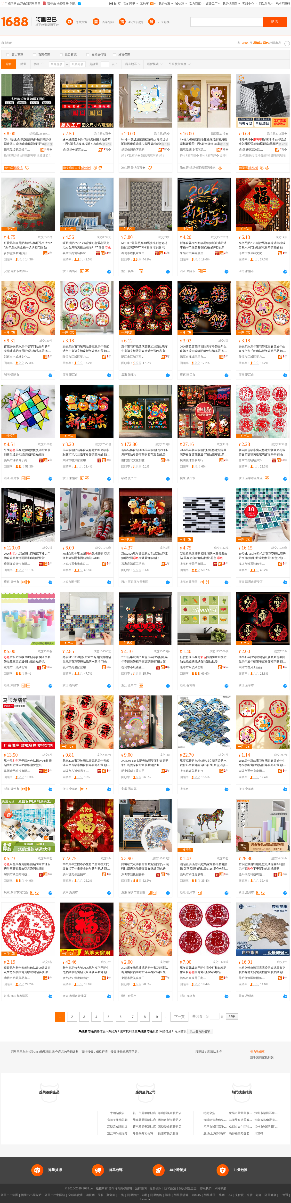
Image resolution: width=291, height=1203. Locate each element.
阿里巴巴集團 (9, 1195)
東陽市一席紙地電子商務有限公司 (17, 667)
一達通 (283, 1195)
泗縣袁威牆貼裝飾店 (120, 1126)
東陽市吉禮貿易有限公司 (76, 771)
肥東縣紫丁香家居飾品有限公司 (134, 771)
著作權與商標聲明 (120, 1188)
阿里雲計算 (181, 1195)
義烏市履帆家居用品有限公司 (134, 253)
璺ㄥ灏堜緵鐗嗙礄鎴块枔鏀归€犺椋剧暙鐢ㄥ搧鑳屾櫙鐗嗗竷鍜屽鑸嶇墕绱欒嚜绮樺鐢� (27, 142)
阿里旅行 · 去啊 (137, 1195)
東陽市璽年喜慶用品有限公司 (252, 771)
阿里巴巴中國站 (55, 1195)
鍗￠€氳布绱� (130, 155)
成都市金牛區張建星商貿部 (246, 1126)
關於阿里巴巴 (188, 1188)
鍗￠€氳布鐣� (209, 155)
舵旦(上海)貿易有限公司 (218, 1133)
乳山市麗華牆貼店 (144, 1113)
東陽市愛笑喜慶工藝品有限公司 (134, 978)
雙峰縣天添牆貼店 (144, 1120)
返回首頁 (180, 1031)
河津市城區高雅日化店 (218, 1126)
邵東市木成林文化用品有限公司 (252, 253)
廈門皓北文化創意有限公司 (134, 460)
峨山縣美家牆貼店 (169, 1113)
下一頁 (179, 1017)
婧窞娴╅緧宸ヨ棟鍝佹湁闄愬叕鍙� (76, 149)
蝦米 (168, 1195)
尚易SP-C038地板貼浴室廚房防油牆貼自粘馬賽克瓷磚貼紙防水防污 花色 (87, 659)
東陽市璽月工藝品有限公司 (252, 667)
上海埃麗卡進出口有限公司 (76, 563)
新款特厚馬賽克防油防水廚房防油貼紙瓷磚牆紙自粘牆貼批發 (203, 659)
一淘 (121, 1195)
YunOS (196, 1195)
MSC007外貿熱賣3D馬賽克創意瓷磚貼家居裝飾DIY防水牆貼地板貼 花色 (144, 245)
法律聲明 (141, 1188)
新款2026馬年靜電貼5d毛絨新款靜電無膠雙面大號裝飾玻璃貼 (144, 556)
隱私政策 (170, 1188)
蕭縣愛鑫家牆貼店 (169, 1126)
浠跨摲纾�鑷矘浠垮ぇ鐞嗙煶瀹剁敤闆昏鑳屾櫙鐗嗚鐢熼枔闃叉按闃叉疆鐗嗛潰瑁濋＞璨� (262, 142)
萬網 (222, 1195)
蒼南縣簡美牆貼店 (144, 1126)
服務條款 (155, 1188)
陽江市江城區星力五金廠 (76, 356)
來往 (250, 1195)
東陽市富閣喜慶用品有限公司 (193, 253)
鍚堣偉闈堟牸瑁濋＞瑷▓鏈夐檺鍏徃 (193, 149)
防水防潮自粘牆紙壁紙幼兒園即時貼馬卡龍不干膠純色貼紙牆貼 (262, 866)
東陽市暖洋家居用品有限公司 (76, 460)
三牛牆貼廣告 (116, 1113)
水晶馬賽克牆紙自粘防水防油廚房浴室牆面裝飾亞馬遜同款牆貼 (27, 866)
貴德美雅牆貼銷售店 (120, 1120)
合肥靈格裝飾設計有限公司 (17, 253)
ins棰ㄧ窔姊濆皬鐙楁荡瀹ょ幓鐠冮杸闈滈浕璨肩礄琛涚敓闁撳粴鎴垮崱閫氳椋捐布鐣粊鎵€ (144, 142)
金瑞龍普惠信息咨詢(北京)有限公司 (226, 1120)
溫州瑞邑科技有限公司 (17, 771)
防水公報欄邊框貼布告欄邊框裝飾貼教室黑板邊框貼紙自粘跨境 (27, 659)
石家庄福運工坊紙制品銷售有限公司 (134, 563)
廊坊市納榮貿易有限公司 (17, 978)
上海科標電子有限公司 (193, 563)
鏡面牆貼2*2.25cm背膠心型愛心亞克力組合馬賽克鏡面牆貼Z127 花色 (87, 245)
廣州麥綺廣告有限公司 (17, 563)
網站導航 (220, 1188)
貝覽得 (258, 1133)
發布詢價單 (257, 1051)
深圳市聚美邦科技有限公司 (17, 874)
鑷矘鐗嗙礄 (11, 155)
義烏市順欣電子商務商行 (193, 978)
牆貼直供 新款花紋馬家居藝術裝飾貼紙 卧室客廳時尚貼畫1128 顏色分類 (203, 867)
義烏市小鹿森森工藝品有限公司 (134, 667)
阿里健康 (270, 1195)
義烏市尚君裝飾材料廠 (76, 253)
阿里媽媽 (156, 1195)
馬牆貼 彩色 (214, 1051)
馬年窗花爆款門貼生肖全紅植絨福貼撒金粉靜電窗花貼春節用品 (203, 970)
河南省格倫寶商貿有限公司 (271, 1120)
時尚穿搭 (209, 1113)
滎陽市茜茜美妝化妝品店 (245, 1113)
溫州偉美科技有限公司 (252, 874)
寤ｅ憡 (48, 144)
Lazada (145, 1199)
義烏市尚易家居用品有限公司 (76, 667)
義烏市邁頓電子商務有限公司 (17, 460)
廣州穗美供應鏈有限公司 (76, 874)
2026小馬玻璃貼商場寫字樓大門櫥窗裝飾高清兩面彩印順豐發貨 (27, 556)
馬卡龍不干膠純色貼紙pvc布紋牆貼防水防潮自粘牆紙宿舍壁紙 (28, 763)
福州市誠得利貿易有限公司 (271, 1126)
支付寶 (239, 1195)
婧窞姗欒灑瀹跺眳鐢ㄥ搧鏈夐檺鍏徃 (252, 149)
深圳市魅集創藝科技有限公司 (134, 874)
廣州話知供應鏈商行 (76, 978)
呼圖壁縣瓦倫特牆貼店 (147, 1133)
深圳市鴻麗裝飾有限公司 (252, 563)
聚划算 (110, 1195)
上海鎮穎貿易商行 (191, 771)
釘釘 (258, 1195)
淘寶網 (90, 1195)
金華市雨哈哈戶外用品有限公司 (252, 460)
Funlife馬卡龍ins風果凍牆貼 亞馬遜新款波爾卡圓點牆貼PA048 (86, 556)
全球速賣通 (75, 1195)
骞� (48, 149)
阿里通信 (210, 1195)
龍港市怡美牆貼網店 (171, 1133)
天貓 (101, 1195)
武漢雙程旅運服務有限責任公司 (249, 1120)
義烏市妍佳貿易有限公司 (193, 874)
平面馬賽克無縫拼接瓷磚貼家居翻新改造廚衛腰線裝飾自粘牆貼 (27, 452)
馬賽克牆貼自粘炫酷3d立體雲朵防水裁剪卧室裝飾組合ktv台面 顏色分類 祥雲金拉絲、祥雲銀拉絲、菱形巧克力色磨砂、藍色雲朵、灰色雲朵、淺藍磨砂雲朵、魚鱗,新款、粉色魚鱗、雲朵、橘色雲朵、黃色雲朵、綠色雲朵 (203, 763)
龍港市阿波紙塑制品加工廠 (193, 667)
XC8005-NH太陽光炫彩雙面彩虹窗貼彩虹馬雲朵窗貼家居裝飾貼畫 (144, 763)
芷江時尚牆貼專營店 (120, 1133)
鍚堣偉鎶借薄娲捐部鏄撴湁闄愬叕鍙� (134, 149)
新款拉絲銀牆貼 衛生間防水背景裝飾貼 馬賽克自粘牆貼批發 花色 (203, 556)
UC (230, 1195)
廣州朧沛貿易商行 (191, 460)
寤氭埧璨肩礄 (150, 155)
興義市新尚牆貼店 (169, 1120)
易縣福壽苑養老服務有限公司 (248, 1133)
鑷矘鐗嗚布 (28, 155)
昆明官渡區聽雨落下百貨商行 (252, 978)
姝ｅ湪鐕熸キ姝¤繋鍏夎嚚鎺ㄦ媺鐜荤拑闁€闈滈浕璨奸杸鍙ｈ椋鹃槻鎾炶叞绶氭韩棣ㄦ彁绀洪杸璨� (87, 142)
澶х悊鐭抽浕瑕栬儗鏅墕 (254, 155)
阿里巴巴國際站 (31, 1195)
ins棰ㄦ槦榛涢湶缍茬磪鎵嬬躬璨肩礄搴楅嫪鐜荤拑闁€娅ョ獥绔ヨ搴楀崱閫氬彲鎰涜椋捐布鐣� (203, 142)
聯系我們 (205, 1188)
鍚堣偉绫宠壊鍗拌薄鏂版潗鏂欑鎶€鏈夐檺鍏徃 (17, 149)
